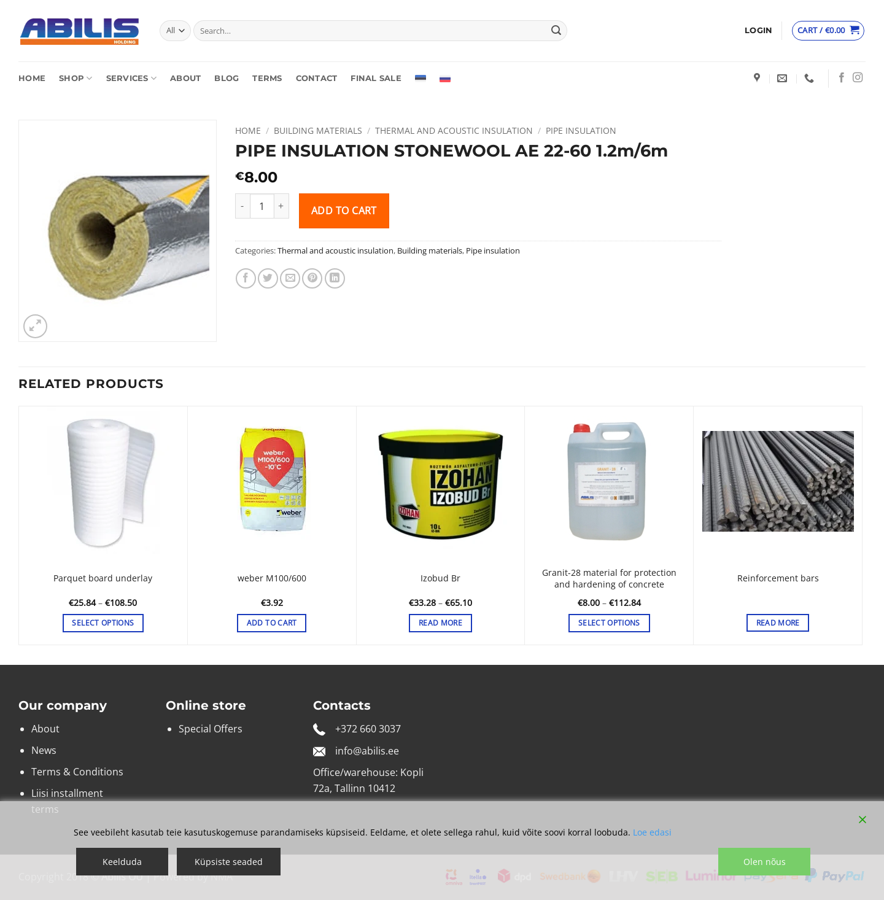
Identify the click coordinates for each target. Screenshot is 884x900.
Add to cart (344, 210)
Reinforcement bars (778, 578)
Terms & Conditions (77, 771)
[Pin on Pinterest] (312, 278)
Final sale (376, 78)
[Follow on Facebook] (842, 77)
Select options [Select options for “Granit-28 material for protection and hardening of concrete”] (609, 622)
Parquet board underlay (102, 578)
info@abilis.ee (367, 751)
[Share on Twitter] (268, 278)
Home (31, 78)
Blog (226, 78)
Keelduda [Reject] (122, 861)
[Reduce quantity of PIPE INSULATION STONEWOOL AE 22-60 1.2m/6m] (242, 205)
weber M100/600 (272, 578)
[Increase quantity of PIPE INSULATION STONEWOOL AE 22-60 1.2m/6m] (281, 205)
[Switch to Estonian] (420, 78)
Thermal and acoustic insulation (454, 130)
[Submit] (556, 30)
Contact (317, 78)
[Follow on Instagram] (858, 77)
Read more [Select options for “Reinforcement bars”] (778, 622)
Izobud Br (440, 578)
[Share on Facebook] (246, 278)
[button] (758, 31)
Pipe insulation (581, 130)
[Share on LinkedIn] (335, 278)
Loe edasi (652, 832)
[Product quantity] (262, 205)
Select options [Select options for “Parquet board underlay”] (103, 622)
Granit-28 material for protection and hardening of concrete (609, 578)
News (43, 750)
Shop (75, 78)
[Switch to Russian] (445, 78)
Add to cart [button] (272, 622)
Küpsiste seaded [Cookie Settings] (229, 861)
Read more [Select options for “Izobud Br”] (440, 622)
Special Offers (210, 728)
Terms (267, 78)
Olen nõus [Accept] (764, 861)
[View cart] (828, 31)
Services (131, 78)
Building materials (318, 130)
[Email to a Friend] (290, 278)
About (185, 78)
